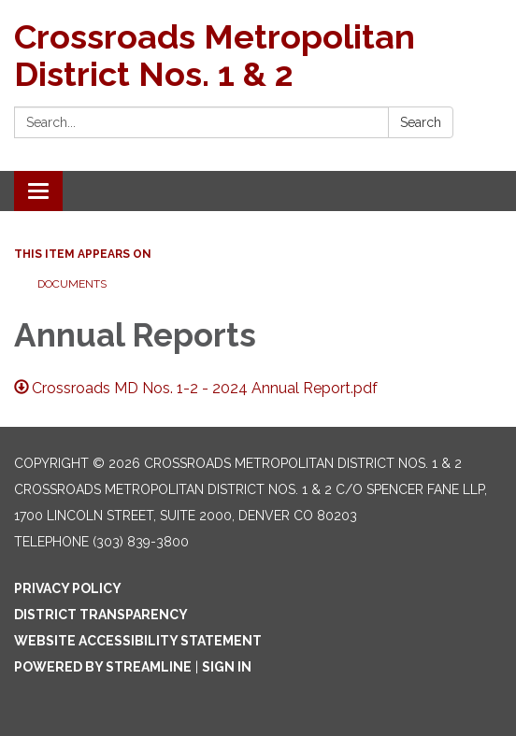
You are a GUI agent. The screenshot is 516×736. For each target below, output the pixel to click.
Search (420, 122)
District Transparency (101, 614)
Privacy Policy (68, 588)
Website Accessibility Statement (138, 640)
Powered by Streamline (103, 666)
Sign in (226, 666)
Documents (72, 283)
